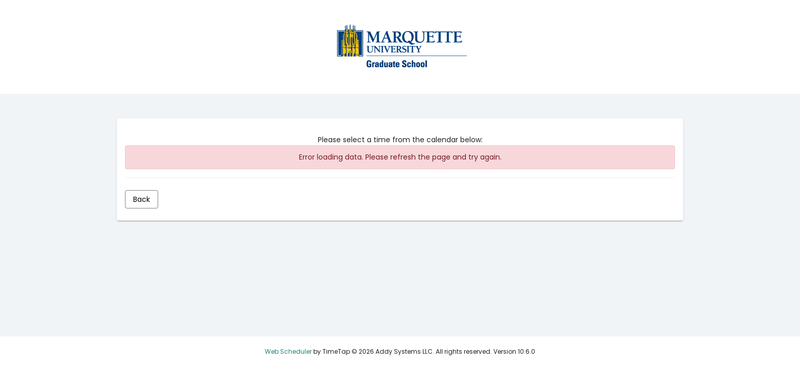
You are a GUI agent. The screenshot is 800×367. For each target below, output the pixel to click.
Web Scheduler (288, 351)
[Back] (141, 199)
